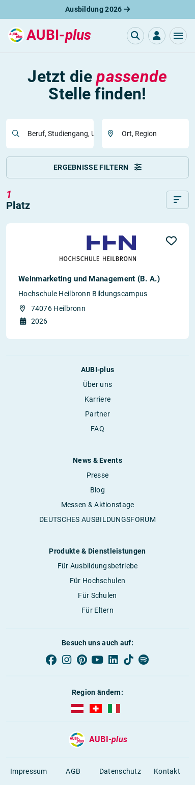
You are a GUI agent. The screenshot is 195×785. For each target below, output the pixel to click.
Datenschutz (120, 771)
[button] (178, 35)
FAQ (97, 429)
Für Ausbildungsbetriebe (98, 566)
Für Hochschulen (98, 581)
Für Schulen (97, 595)
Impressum (28, 771)
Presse (98, 475)
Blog (97, 490)
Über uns (97, 384)
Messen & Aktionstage (97, 505)
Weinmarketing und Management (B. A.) (89, 278)
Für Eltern (97, 610)
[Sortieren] (177, 200)
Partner (97, 414)
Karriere (97, 399)
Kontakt (167, 771)
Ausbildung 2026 (97, 9)
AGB (73, 771)
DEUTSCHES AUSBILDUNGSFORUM (97, 519)
